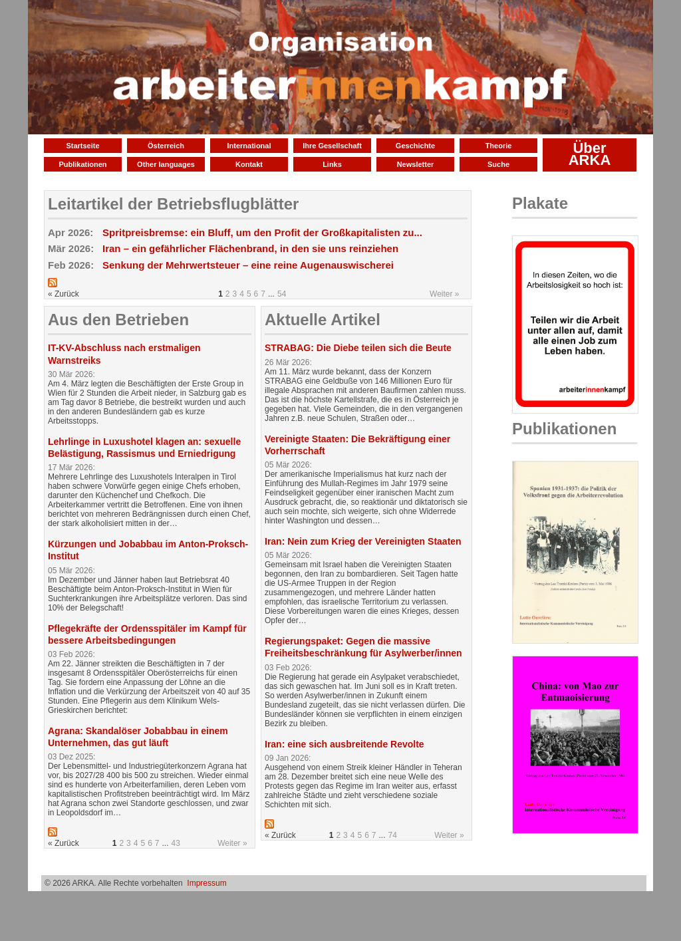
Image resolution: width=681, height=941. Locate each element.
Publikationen (82, 164)
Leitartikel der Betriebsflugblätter (173, 204)
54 (281, 294)
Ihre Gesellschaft (332, 146)
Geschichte (415, 146)
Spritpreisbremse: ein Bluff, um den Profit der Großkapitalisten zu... (262, 232)
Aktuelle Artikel (322, 320)
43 (176, 843)
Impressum (206, 883)
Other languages (166, 164)
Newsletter (415, 164)
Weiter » (444, 294)
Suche (498, 164)
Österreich (166, 146)
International (249, 146)
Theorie (498, 146)
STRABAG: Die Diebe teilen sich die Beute (358, 347)
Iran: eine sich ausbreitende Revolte (344, 744)
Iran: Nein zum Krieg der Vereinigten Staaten (363, 541)
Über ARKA (590, 154)
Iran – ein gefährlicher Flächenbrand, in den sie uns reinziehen (250, 248)
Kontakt (249, 164)
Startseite (82, 146)
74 (392, 835)
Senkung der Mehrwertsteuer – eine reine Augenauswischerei (248, 265)
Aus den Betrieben (118, 320)
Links (332, 164)
